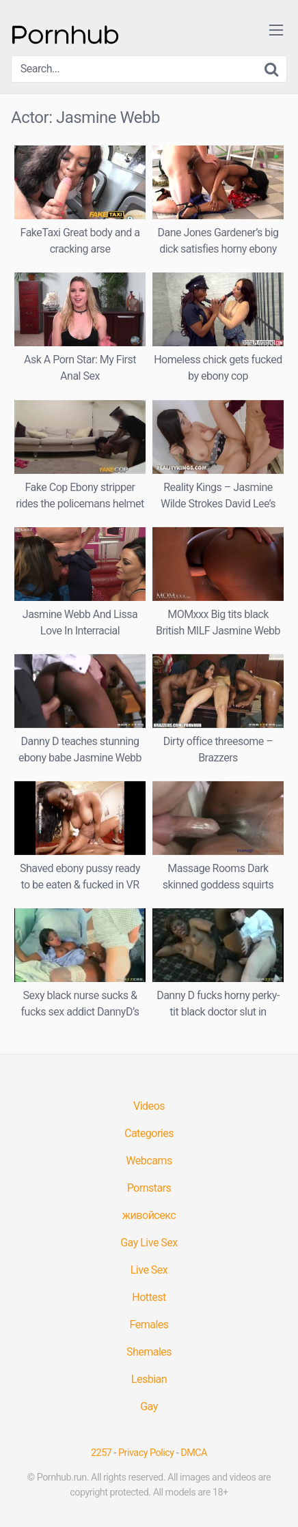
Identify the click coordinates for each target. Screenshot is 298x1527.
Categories (149, 1133)
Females (148, 1324)
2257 (101, 1453)
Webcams (149, 1160)
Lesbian (149, 1379)
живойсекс (149, 1215)
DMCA (193, 1453)
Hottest (148, 1297)
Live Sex (149, 1269)
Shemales (149, 1351)
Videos (149, 1105)
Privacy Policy (146, 1453)
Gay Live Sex (149, 1242)
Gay (149, 1406)
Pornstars (149, 1187)
